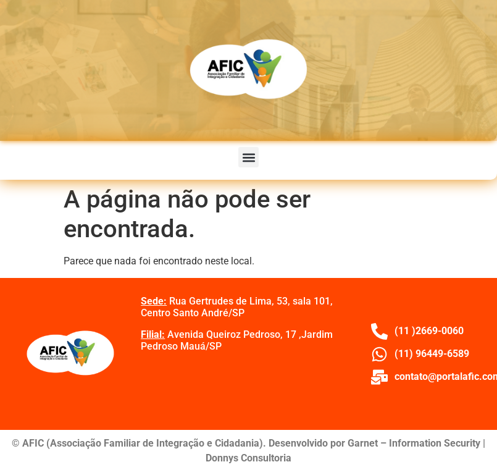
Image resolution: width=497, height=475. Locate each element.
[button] (248, 157)
